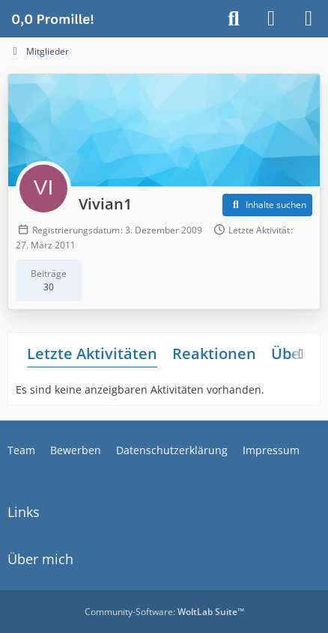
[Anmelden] (271, 18)
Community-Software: (164, 611)
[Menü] (309, 19)
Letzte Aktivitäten (92, 353)
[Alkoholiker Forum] (52, 19)
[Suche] (234, 19)
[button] (267, 205)
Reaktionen (214, 353)
